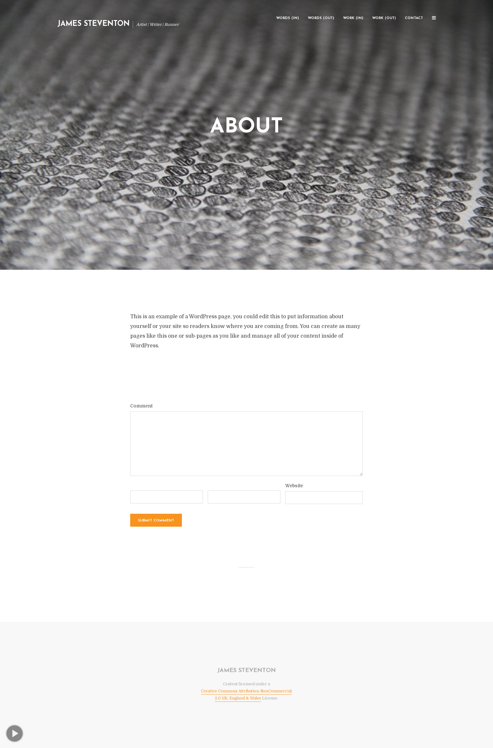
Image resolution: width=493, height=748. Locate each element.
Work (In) (353, 18)
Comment (141, 406)
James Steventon (94, 24)
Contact (414, 18)
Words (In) (287, 18)
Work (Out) (384, 18)
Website (294, 485)
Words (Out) (321, 18)
